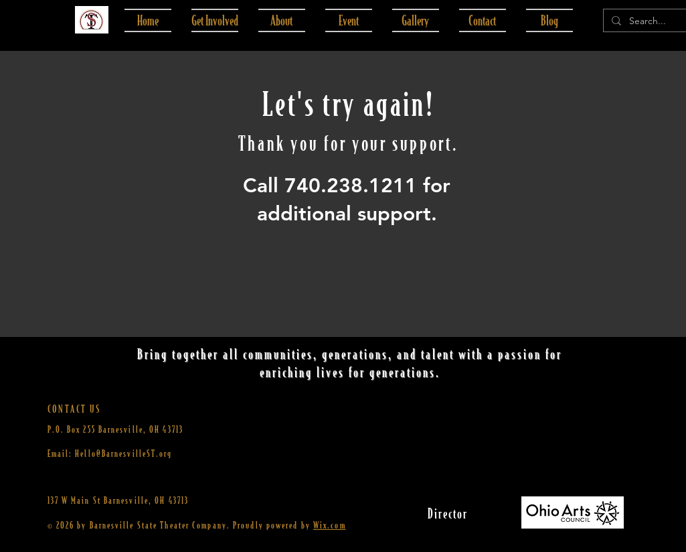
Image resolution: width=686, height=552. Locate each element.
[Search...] (651, 21)
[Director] (447, 513)
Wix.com (329, 525)
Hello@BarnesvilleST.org (123, 453)
